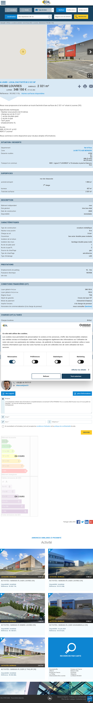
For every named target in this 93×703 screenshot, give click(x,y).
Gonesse (73, 672)
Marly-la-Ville (74, 671)
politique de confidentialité (62, 426)
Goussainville (53, 669)
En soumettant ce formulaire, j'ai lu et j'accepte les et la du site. (40, 426)
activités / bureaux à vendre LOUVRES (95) (18, 625)
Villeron (51, 671)
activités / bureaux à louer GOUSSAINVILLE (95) (68, 625)
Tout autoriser (76, 376)
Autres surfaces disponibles (32, 93)
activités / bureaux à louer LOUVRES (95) (18, 581)
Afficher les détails (78, 370)
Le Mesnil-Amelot (76, 676)
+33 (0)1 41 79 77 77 (23, 382)
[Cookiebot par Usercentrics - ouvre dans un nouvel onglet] (81, 325)
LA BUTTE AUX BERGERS (82, 150)
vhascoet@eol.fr (22, 385)
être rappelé (10, 393)
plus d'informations (84, 393)
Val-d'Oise (88, 148)
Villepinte (73, 674)
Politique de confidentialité (77, 697)
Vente (27, 10)
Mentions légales (62, 697)
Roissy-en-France (54, 672)
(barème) (88, 306)
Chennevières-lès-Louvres (57, 676)
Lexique (72, 699)
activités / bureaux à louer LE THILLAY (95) (18, 669)
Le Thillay (52, 674)
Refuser (46, 376)
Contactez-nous (81, 699)
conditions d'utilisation (43, 426)
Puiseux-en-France (76, 669)
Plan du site (65, 699)
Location (13, 10)
